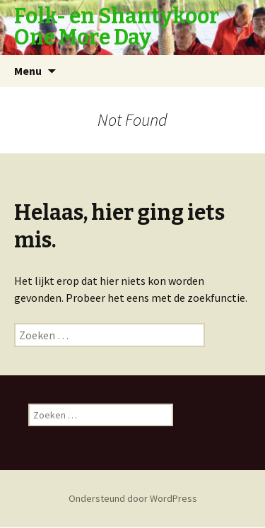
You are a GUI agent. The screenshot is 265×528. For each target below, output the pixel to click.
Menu (28, 71)
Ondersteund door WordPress (133, 498)
